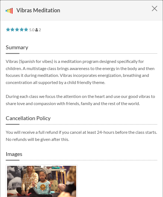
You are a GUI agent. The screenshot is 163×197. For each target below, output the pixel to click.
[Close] (154, 8)
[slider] (17, 29)
